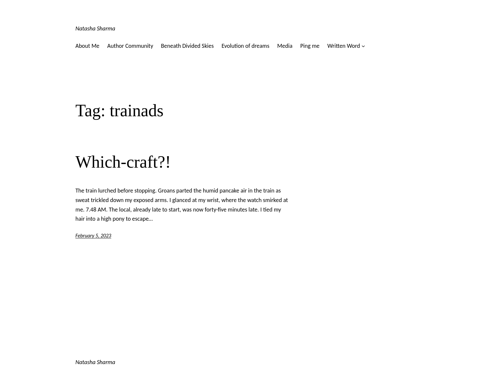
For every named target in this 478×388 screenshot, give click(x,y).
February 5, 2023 (93, 235)
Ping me (310, 45)
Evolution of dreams (245, 45)
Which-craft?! (123, 162)
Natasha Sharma (95, 28)
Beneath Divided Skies (187, 45)
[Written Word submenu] (363, 46)
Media (284, 45)
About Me (87, 45)
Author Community (130, 45)
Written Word (344, 45)
